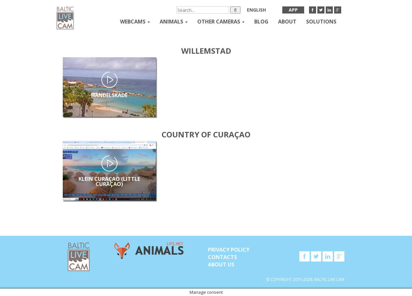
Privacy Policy (228, 249)
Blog (261, 21)
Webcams (135, 21)
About (287, 21)
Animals (174, 21)
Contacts (222, 257)
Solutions (321, 21)
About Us (221, 264)
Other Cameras (221, 21)
